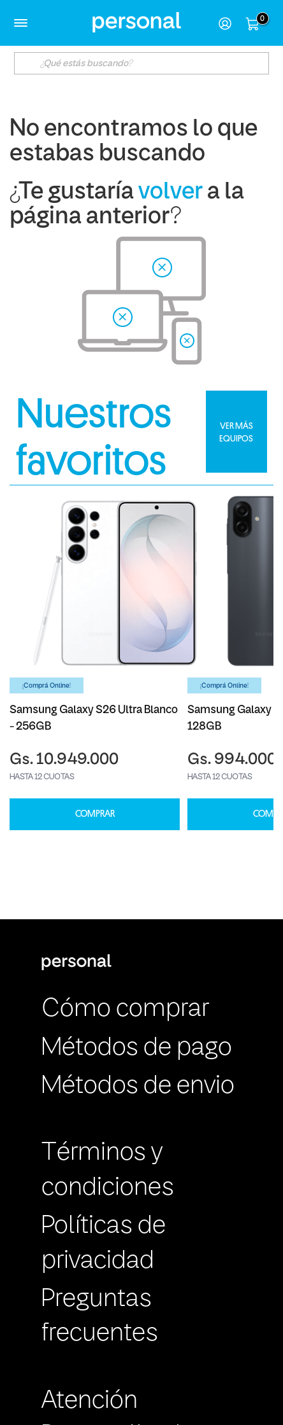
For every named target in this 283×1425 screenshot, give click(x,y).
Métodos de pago (136, 1048)
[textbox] (141, 63)
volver (170, 192)
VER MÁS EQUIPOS (236, 432)
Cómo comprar (125, 1009)
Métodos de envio (138, 1086)
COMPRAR (95, 814)
